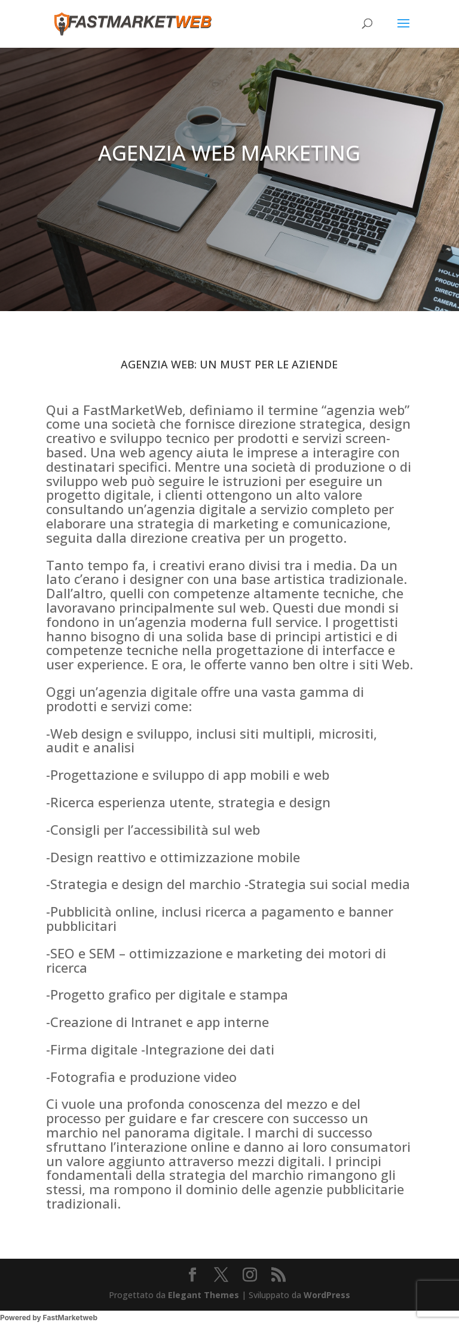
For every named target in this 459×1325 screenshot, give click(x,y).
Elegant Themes (203, 1295)
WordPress (327, 1295)
